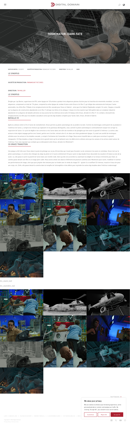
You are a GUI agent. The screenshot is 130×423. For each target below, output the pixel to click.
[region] (103, 408)
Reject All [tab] (104, 414)
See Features (116, 397)
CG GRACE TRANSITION (18, 144)
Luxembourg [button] (54, 416)
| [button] (18, 416)
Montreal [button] (40, 416)
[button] (5, 5)
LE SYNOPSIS (13, 73)
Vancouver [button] (26, 416)
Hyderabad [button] (69, 416)
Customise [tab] (90, 414)
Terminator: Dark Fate (65, 33)
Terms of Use (15, 421)
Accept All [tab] (117, 414)
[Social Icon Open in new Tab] (111, 420)
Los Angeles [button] (11, 416)
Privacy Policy (7, 421)
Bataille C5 (13, 118)
